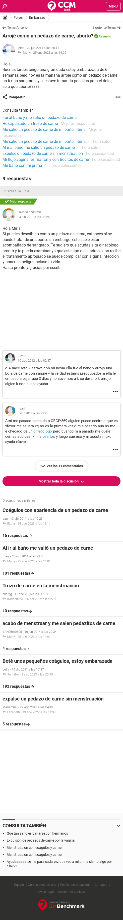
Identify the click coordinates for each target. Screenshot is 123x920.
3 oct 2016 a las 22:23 (33, 413)
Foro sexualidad (100, 153)
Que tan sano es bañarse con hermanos (37, 833)
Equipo (19, 885)
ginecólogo (42, 431)
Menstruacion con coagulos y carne (34, 848)
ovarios (49, 436)
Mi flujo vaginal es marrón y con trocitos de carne (45, 159)
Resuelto (105, 36)
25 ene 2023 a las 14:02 (49, 52)
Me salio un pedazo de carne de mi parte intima (44, 141)
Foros (18, 17)
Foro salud (102, 141)
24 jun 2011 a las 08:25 (33, 217)
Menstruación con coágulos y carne (34, 855)
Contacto (100, 885)
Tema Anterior (18, 27)
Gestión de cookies (71, 892)
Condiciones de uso (42, 885)
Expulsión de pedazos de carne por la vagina (41, 840)
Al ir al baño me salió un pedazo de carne (38, 147)
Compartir (17, 97)
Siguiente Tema (104, 27)
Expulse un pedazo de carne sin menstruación (42, 153)
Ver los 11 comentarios (65, 466)
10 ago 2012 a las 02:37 (34, 360)
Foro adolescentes (65, 165)
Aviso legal (46, 892)
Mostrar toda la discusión (59, 481)
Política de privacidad (75, 885)
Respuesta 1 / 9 (15, 191)
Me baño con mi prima (22, 165)
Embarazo (37, 17)
